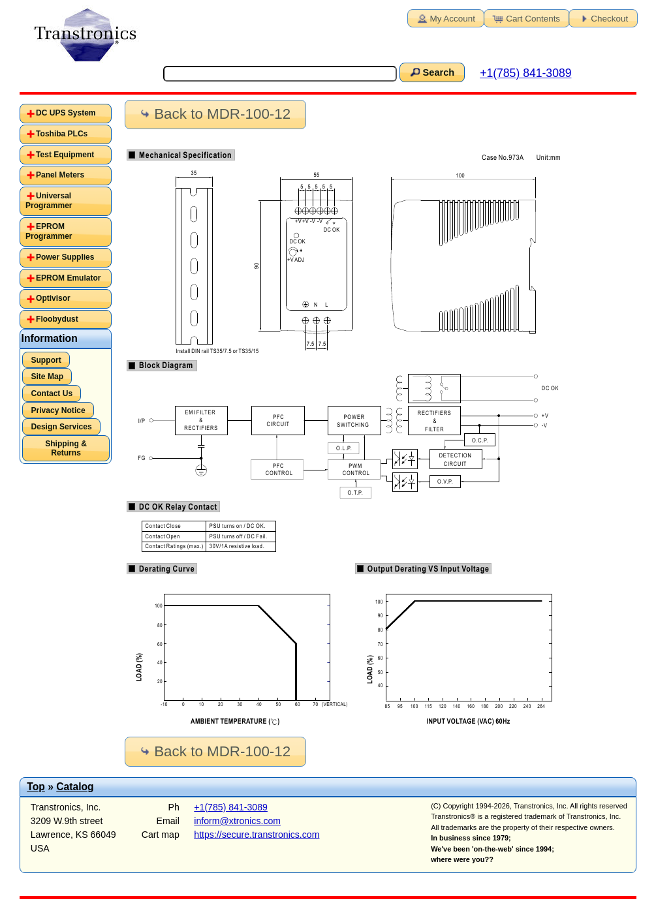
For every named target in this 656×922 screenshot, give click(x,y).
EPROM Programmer (48, 231)
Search (430, 72)
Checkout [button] (602, 17)
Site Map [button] (47, 376)
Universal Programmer (48, 201)
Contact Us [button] (51, 393)
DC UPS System (65, 112)
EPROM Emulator (68, 278)
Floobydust (57, 319)
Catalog (74, 786)
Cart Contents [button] (525, 17)
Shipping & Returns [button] (66, 448)
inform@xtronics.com (237, 821)
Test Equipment (65, 154)
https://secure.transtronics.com (256, 834)
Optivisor (53, 298)
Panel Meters (60, 174)
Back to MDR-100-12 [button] (214, 114)
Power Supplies (65, 257)
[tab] (66, 113)
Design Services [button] (61, 426)
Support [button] (46, 360)
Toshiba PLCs (61, 133)
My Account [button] (445, 17)
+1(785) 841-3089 (525, 73)
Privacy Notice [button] (58, 410)
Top (36, 786)
